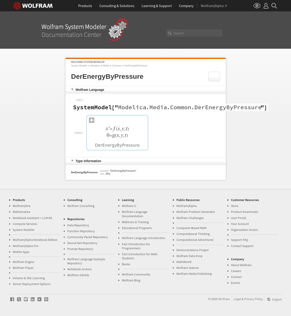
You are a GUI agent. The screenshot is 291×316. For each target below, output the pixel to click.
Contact (236, 277)
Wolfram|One (21, 206)
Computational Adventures (194, 240)
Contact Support (242, 246)
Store (234, 206)
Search (178, 33)
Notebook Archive (79, 269)
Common (117, 65)
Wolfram (224, 299)
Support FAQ (239, 240)
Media (106, 65)
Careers (236, 271)
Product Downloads (244, 212)
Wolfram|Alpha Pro (25, 246)
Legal (237, 299)
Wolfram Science (187, 268)
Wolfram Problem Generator (195, 212)
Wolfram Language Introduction (143, 238)
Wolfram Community (136, 274)
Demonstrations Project (192, 250)
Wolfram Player (23, 268)
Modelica (95, 65)
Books (126, 264)
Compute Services (25, 224)
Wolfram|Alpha (186, 206)
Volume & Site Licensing (29, 278)
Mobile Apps (21, 252)
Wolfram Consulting (80, 206)
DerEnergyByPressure (136, 65)
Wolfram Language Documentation (134, 214)
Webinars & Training (135, 222)
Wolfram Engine (23, 262)
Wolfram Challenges (190, 218)
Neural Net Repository (82, 243)
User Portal (238, 218)
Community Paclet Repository (87, 237)
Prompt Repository (80, 249)
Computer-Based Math (191, 228)
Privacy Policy (253, 299)
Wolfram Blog (131, 280)
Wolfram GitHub (78, 275)
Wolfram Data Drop (189, 256)
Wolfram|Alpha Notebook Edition (35, 240)
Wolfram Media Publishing (194, 274)
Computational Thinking (193, 234)
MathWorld (183, 262)
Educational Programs (137, 228)
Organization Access (244, 230)
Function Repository (81, 231)
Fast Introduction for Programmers (136, 246)
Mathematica (21, 212)
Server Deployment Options (31, 284)
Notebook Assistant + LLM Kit (32, 218)
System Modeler (79, 65)
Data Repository (78, 225)
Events (235, 283)
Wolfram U (129, 206)
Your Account (240, 224)
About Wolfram (241, 265)
